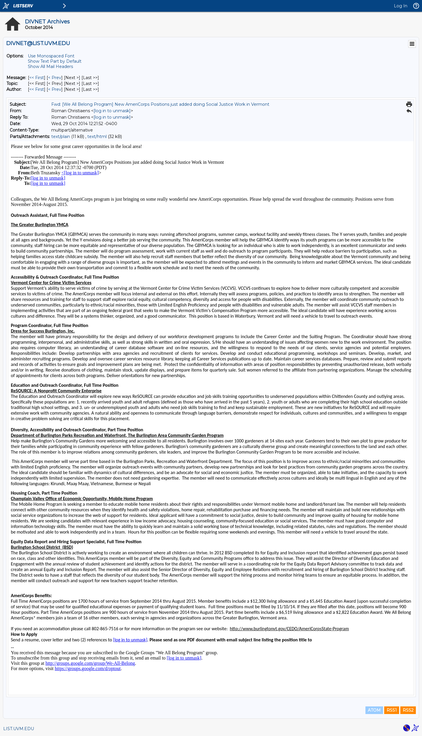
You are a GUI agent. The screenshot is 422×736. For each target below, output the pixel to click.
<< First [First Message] (36, 77)
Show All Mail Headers (50, 66)
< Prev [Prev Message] (54, 77)
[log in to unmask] (112, 110)
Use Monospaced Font (51, 56)
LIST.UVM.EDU (18, 728)
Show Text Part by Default (54, 61)
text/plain (60, 136)
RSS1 (392, 710)
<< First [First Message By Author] (36, 89)
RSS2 (408, 710)
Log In (400, 5)
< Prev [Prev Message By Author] (54, 89)
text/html (97, 136)
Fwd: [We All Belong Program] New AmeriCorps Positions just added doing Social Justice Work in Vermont (160, 104)
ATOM (374, 710)
